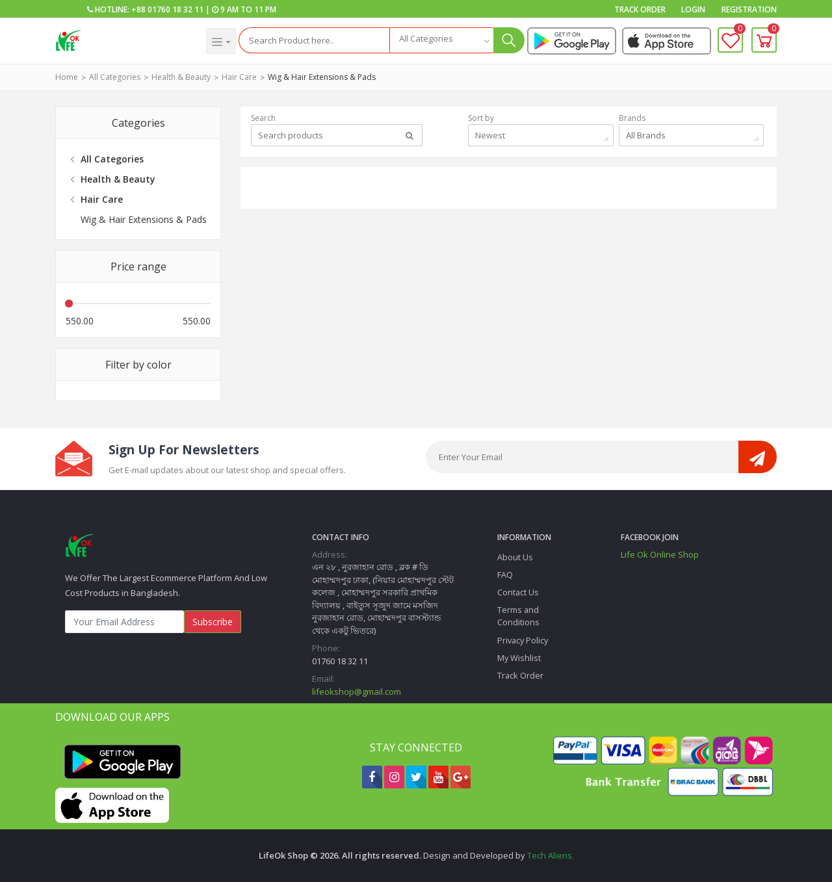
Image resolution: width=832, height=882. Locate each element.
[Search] (314, 40)
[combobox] (441, 40)
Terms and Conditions (518, 616)
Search (263, 117)
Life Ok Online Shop (660, 554)
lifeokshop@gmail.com (356, 691)
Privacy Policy (522, 640)
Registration (749, 9)
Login (693, 9)
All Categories (114, 77)
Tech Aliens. (550, 855)
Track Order (640, 9)
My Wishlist (519, 658)
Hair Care (239, 77)
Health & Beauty (181, 77)
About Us (515, 557)
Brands (632, 117)
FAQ (505, 574)
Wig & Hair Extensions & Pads (322, 77)
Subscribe (212, 622)
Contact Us (518, 592)
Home (66, 77)
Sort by (481, 117)
